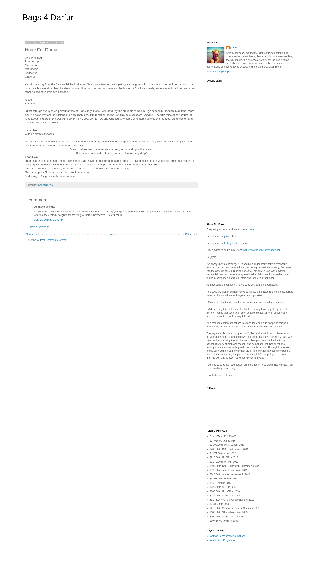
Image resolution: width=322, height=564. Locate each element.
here (251, 229)
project (228, 236)
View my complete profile (220, 71)
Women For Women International (228, 536)
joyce (233, 47)
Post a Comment (39, 227)
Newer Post (32, 234)
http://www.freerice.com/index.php (262, 250)
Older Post (191, 234)
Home (112, 234)
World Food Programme (223, 540)
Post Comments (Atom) (53, 240)
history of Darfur (233, 243)
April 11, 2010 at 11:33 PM (48, 219)
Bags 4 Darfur (48, 17)
